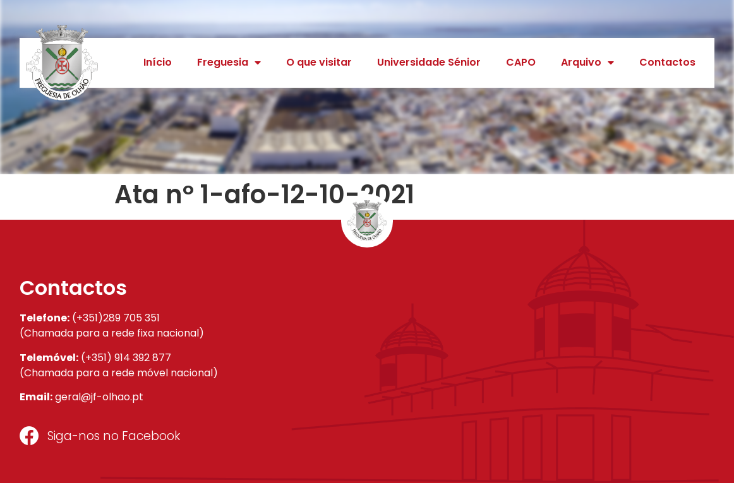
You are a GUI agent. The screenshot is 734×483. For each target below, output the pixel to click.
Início (157, 62)
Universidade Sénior (429, 62)
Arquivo (587, 62)
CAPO (521, 62)
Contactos (667, 62)
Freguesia (229, 62)
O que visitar (319, 62)
